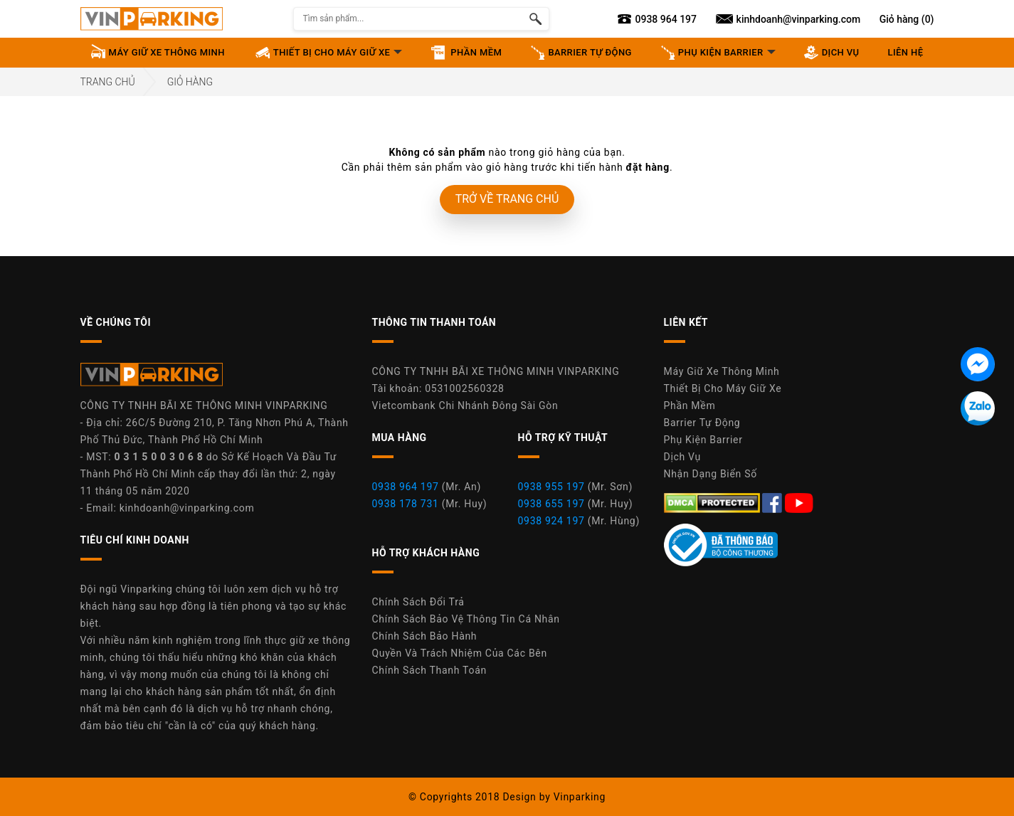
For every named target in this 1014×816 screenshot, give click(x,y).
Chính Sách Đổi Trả (418, 602)
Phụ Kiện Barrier (703, 439)
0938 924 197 (551, 520)
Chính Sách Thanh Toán (429, 670)
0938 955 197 (551, 486)
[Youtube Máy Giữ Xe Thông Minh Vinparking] (799, 502)
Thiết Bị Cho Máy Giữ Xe (723, 388)
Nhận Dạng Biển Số (710, 473)
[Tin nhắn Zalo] (978, 408)
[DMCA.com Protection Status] (713, 502)
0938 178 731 (405, 503)
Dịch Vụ (682, 456)
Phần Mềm (690, 405)
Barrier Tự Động (702, 422)
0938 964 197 (405, 486)
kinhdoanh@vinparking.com (187, 508)
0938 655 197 (551, 503)
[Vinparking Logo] (151, 19)
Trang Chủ (107, 82)
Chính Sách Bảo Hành (424, 636)
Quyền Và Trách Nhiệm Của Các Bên (459, 653)
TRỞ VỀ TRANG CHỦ (507, 199)
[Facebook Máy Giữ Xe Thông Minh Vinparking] (773, 502)
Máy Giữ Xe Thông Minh (722, 371)
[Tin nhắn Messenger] (978, 364)
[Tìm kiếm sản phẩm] (535, 19)
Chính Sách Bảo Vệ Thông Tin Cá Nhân (466, 619)
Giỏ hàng (190, 82)
